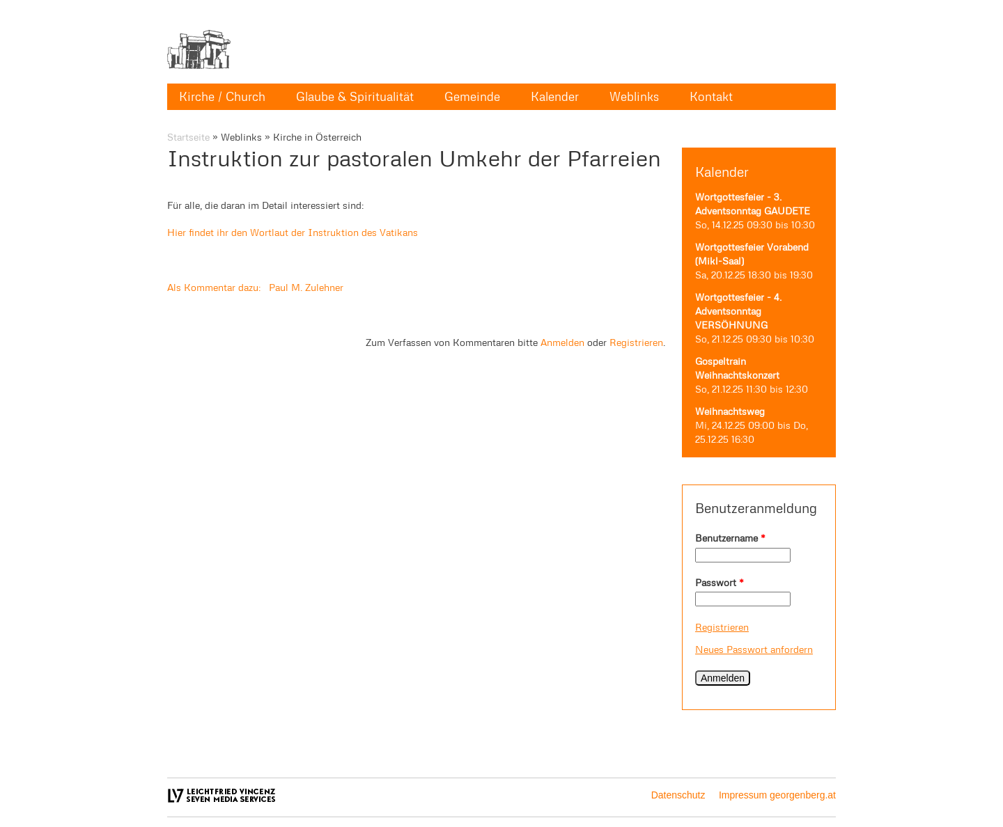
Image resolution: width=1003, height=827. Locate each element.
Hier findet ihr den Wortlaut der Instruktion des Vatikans (292, 232)
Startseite (188, 137)
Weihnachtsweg (730, 411)
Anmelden (562, 342)
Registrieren (722, 627)
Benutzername (730, 538)
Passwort (719, 582)
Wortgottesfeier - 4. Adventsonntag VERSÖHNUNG (738, 311)
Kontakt (711, 96)
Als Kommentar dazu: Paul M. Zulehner (255, 287)
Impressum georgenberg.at (777, 795)
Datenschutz (678, 795)
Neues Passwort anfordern (754, 649)
